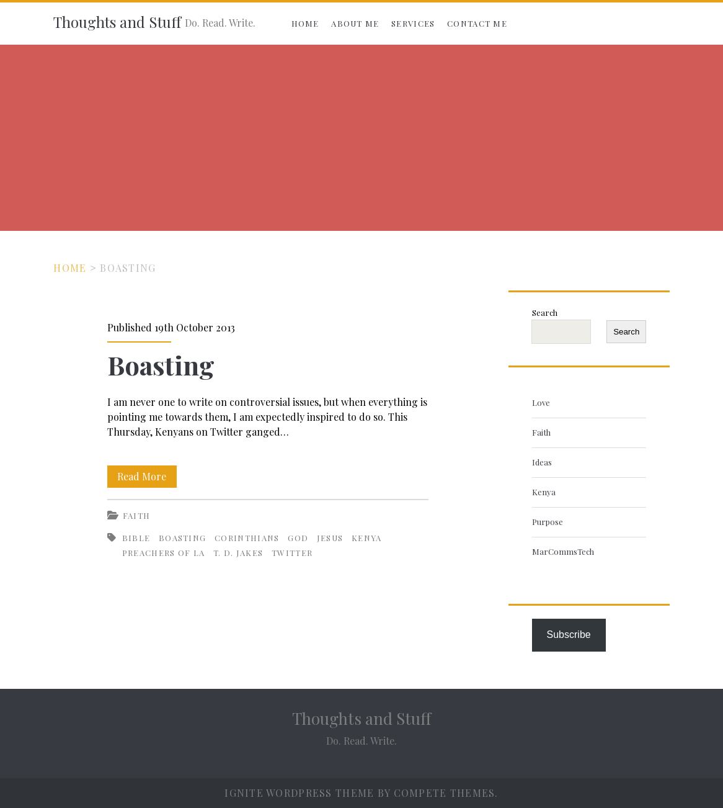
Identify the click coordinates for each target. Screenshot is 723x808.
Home (305, 23)
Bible (136, 537)
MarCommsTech (563, 551)
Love (541, 402)
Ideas (542, 462)
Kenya (367, 537)
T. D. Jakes (238, 552)
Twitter (292, 552)
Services (413, 23)
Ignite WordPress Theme (299, 792)
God (298, 537)
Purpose (547, 521)
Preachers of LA (163, 552)
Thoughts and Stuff (117, 22)
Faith (137, 515)
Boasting (161, 365)
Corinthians (247, 537)
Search (544, 312)
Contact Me (477, 23)
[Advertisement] (361, 138)
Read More (147, 474)
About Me (355, 23)
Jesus (330, 537)
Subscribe (569, 634)
